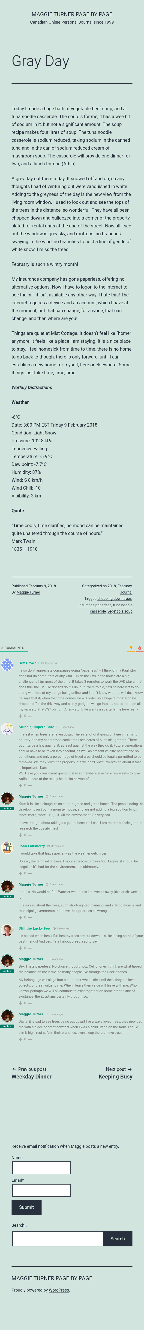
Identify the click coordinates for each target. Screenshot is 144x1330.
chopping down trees (114, 598)
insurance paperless (94, 605)
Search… (19, 1225)
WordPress (59, 1290)
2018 (112, 586)
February (124, 586)
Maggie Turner (28, 592)
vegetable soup (120, 611)
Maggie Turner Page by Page (72, 14)
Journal (126, 592)
